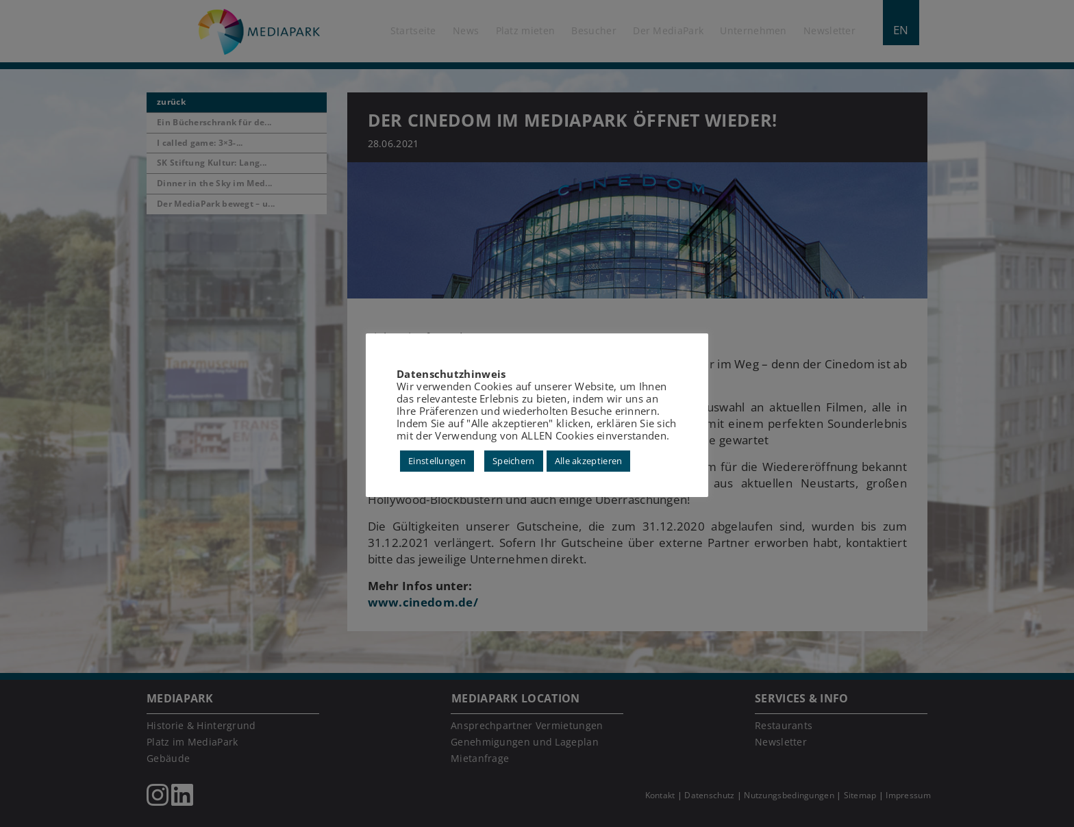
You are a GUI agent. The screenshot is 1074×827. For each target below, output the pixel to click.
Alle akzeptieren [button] (589, 461)
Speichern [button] (513, 461)
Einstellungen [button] (437, 461)
